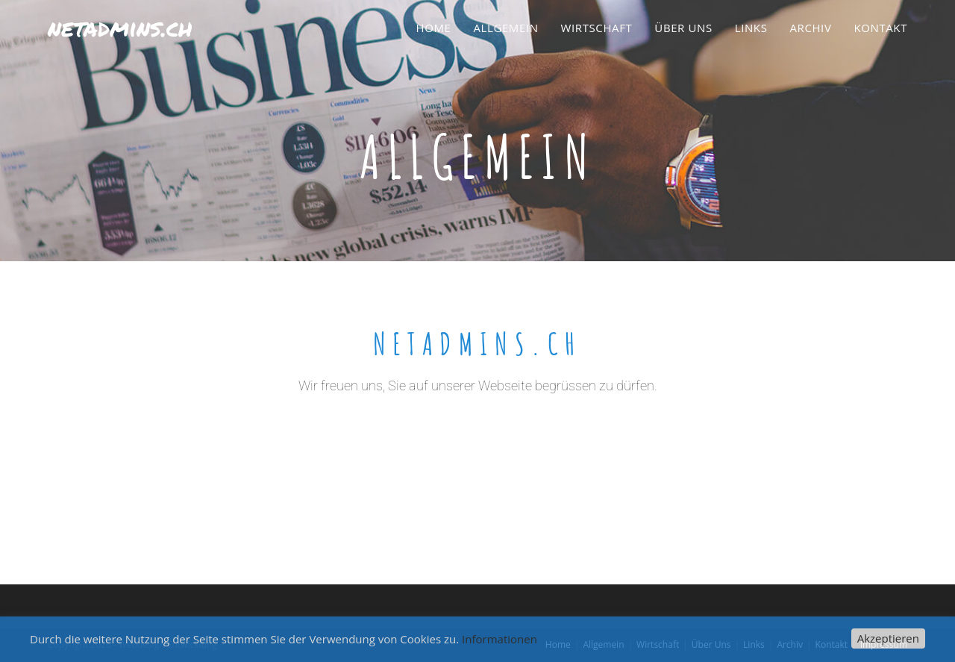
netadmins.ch (120, 27)
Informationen (499, 638)
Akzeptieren (888, 638)
